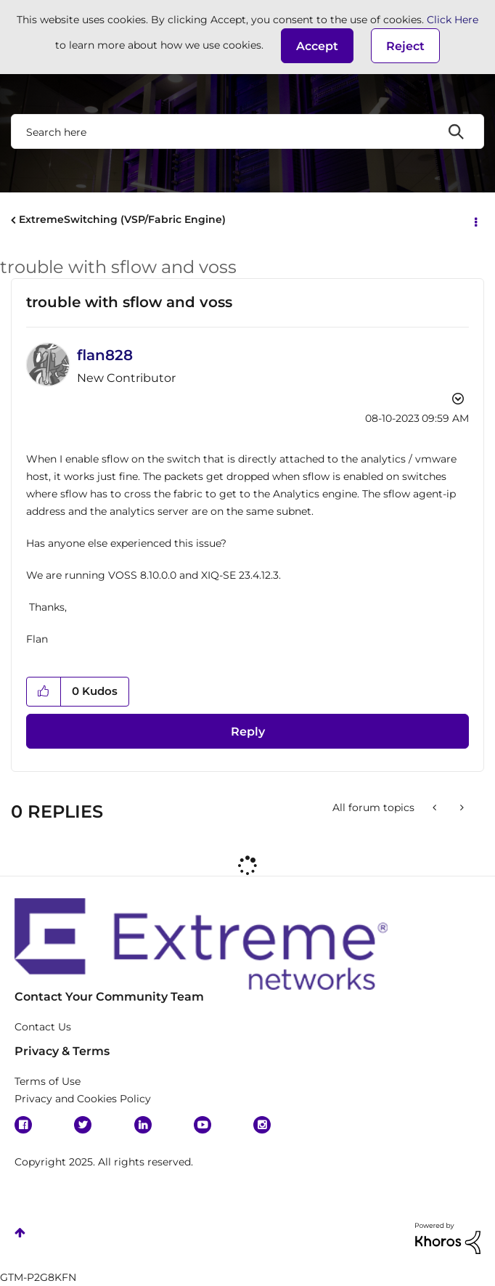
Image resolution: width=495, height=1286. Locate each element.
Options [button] (474, 221)
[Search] (247, 131)
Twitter (82, 1125)
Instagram (262, 1125)
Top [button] (20, 1232)
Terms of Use (48, 1081)
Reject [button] (405, 46)
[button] (317, 45)
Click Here (452, 19)
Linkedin (143, 1125)
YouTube (202, 1125)
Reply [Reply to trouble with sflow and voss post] (248, 731)
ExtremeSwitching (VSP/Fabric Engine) (122, 219)
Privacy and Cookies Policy (83, 1098)
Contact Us (43, 1026)
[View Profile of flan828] (105, 355)
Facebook (23, 1125)
